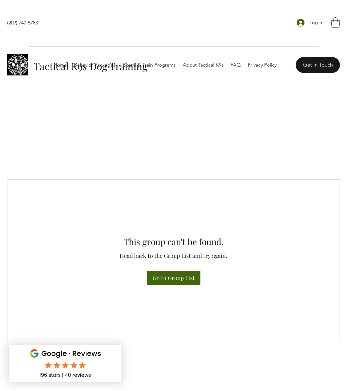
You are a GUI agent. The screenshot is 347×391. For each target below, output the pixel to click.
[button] (335, 22)
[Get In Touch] (318, 65)
